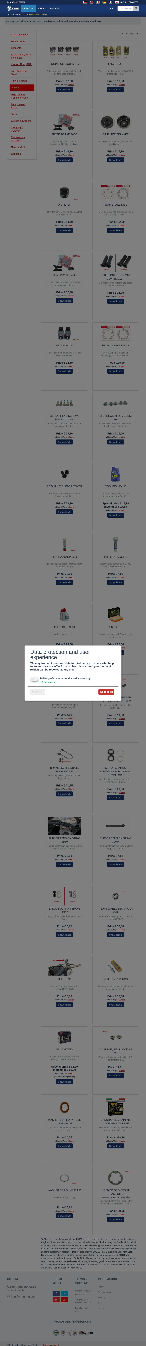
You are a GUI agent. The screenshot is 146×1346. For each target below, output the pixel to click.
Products (28, 8)
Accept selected (37, 692)
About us (42, 8)
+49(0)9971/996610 (17, 2)
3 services (47, 682)
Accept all (106, 691)
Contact (54, 8)
